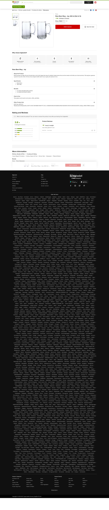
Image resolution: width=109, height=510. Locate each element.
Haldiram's (56, 486)
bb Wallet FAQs (44, 181)
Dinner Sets (42, 156)
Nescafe (70, 478)
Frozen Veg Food (16, 486)
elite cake (71, 480)
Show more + (54, 490)
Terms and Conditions (17, 188)
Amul (55, 478)
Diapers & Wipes (30, 486)
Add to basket (67, 27)
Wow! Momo (71, 484)
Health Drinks (29, 480)
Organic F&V (15, 482)
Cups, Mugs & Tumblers (18, 156)
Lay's (84, 486)
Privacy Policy (15, 183)
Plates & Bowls (57, 156)
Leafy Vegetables (44, 484)
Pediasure (85, 480)
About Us (14, 177)
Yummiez (56, 482)
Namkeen (28, 482)
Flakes (41, 480)
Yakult (84, 482)
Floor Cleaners (15, 484)
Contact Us (43, 179)
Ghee (41, 478)
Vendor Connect (45, 185)
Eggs (41, 482)
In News (14, 179)
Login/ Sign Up (89, 2)
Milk (13, 480)
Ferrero (70, 486)
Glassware (49, 156)
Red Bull (56, 480)
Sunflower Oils (15, 478)
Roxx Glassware (20, 161)
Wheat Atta (28, 478)
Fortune (84, 484)
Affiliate (14, 185)
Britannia (56, 484)
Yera (70, 482)
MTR (84, 478)
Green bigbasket (16, 181)
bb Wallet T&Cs (44, 183)
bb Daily (14, 190)
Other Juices (29, 484)
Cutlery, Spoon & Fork (32, 156)
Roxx (56, 14)
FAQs (42, 177)
